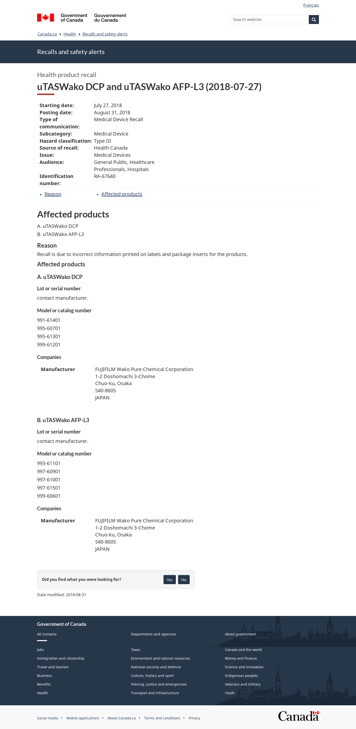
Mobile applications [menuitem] (83, 718)
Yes (170, 579)
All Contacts (47, 634)
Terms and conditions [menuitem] (162, 718)
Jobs (40, 649)
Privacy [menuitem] (194, 718)
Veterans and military (243, 684)
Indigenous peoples (241, 675)
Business (44, 675)
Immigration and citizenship (60, 658)
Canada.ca (47, 34)
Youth (230, 692)
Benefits (44, 684)
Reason (52, 194)
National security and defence (156, 667)
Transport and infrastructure (155, 692)
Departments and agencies (153, 634)
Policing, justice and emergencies (159, 684)
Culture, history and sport (152, 675)
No (183, 579)
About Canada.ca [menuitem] (122, 718)
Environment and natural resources (160, 658)
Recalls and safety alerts (105, 34)
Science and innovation (244, 667)
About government (240, 634)
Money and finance (241, 658)
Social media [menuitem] (47, 718)
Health (70, 34)
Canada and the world (243, 649)
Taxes (135, 649)
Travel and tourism (52, 667)
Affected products (121, 194)
